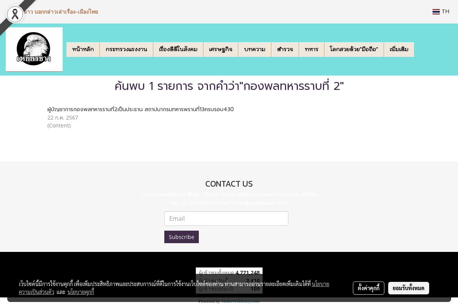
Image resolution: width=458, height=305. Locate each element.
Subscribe (181, 237)
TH (441, 12)
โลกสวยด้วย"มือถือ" (354, 49)
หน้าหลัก (83, 49)
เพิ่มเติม (399, 49)
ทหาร (311, 49)
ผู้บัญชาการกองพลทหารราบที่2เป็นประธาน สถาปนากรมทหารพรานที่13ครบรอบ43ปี (140, 109)
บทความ (254, 49)
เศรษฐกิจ (220, 49)
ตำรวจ (285, 49)
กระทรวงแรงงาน (126, 49)
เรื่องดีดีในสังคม (178, 49)
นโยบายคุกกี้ (81, 291)
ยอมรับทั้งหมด (409, 288)
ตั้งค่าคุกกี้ (368, 288)
